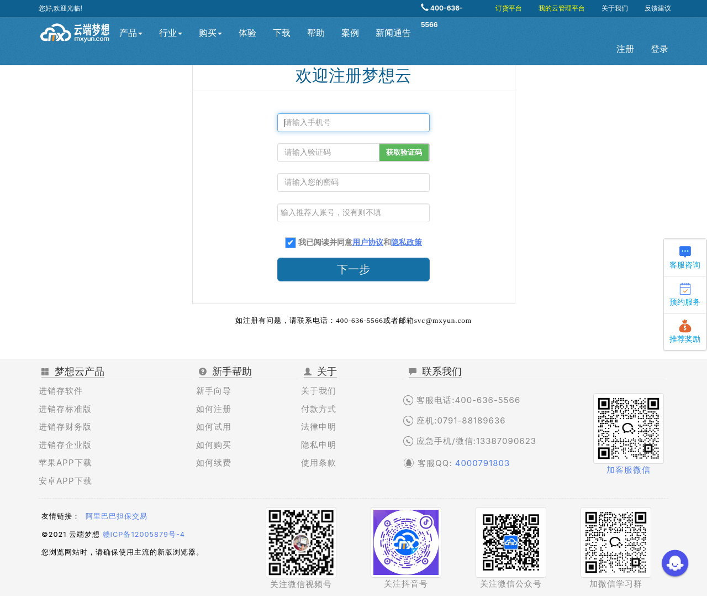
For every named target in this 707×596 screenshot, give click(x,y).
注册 (625, 49)
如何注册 (213, 409)
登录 (659, 49)
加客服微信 (628, 469)
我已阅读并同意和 (360, 242)
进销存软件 (61, 390)
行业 (170, 33)
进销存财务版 (65, 426)
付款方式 (318, 409)
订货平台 (508, 8)
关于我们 (615, 8)
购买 (210, 33)
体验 (247, 33)
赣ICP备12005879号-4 (144, 534)
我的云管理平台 (562, 8)
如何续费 (213, 462)
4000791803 (482, 463)
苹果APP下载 (65, 462)
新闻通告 (393, 33)
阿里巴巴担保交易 (116, 516)
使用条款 (318, 462)
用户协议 (367, 242)
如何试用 (213, 426)
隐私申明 (318, 445)
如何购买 (213, 445)
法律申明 (318, 426)
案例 (350, 33)
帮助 (316, 33)
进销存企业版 (65, 445)
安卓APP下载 (65, 480)
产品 (131, 33)
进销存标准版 (65, 409)
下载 (282, 33)
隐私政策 (406, 242)
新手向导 (213, 390)
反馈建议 (658, 8)
